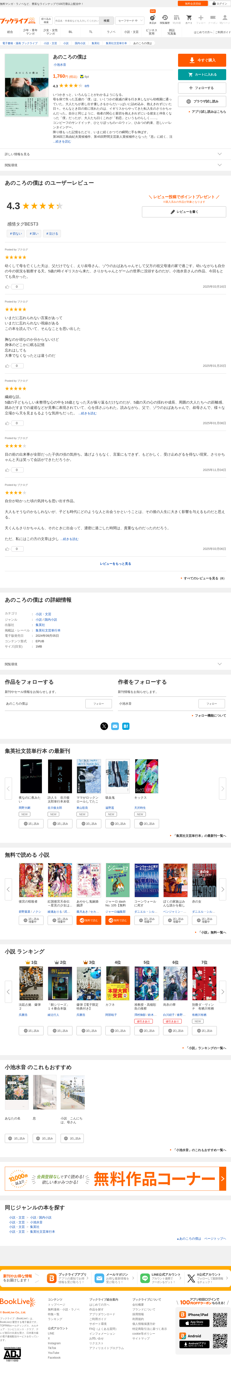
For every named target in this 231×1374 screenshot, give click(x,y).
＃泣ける (52, 233)
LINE (51, 1333)
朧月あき (82, 911)
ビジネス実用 (151, 32)
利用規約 (138, 1319)
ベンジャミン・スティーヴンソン (184, 911)
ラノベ (111, 32)
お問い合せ (96, 1338)
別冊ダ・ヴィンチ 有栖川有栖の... (203, 1008)
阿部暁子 (111, 1015)
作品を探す (96, 1309)
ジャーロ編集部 (115, 911)
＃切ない (15, 233)
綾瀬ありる (55, 911)
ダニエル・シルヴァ (147, 911)
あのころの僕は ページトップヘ (201, 1238)
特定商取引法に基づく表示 (149, 1329)
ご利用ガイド (223, 32)
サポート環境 (98, 1324)
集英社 (40, 625)
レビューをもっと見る (115, 563)
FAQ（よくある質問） (103, 1329)
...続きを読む (62, 141)
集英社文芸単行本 (48, 630)
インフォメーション (102, 1333)
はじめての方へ (203, 32)
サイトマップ (141, 1338)
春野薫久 (182, 1015)
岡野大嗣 (24, 807)
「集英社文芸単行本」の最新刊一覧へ (199, 836)
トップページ (56, 1304)
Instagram (54, 1343)
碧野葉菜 (24, 911)
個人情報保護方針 (143, 1324)
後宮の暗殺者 (28, 901)
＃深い (33, 233)
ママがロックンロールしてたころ (87, 801)
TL (90, 32)
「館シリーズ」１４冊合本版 (59, 1006)
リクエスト (96, 1343)
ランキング (55, 1319)
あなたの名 (12, 1118)
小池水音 (60, 64)
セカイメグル (99, 911)
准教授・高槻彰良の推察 (145, 1006)
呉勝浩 (23, 1015)
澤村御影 (140, 1015)
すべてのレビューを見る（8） (205, 578)
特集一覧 (53, 1314)
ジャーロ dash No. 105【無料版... (115, 905)
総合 (10, 32)
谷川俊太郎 (55, 807)
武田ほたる (71, 911)
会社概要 (138, 1304)
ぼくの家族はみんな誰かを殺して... (174, 905)
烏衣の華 (169, 1004)
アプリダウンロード (102, 1314)
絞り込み (46, 21)
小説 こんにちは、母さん (72, 1120)
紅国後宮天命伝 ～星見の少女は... (60, 903)
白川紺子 (169, 1015)
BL (71, 32)
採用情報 (138, 1314)
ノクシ (36, 911)
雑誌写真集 (171, 32)
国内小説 (51, 619)
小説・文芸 (131, 32)
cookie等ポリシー (143, 1333)
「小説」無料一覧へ (212, 932)
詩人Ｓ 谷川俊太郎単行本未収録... (59, 801)
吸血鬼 (110, 797)
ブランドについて (143, 1309)
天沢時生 (140, 807)
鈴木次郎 (154, 1015)
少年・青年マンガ (30, 32)
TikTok (52, 1348)
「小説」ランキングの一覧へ (206, 1048)
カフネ (110, 1004)
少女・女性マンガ (50, 32)
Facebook (54, 1357)
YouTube (53, 1353)
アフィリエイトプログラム (106, 1348)
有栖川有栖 (199, 1015)
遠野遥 (109, 807)
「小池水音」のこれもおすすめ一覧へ (199, 1150)
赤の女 (196, 901)
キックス (140, 797)
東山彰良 (82, 807)
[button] (31, 823)
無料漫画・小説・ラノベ (64, 1309)
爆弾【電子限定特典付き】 (87, 1006)
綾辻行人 (53, 1015)
